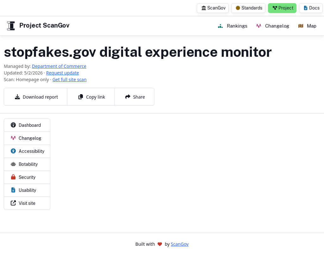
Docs (311, 7)
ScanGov (214, 7)
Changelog (272, 26)
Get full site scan (70, 79)
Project (283, 7)
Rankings (232, 26)
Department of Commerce (59, 66)
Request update (62, 73)
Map (307, 26)
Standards (249, 7)
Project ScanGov (37, 25)
